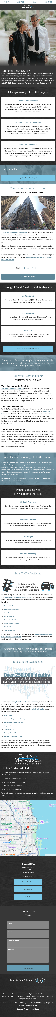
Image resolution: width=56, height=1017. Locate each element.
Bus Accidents (9, 616)
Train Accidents (9, 630)
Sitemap (20, 1009)
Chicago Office (28, 864)
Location (20, 2)
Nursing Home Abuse (11, 733)
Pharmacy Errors (10, 729)
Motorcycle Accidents (11, 623)
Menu (6, 2)
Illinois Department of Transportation (17, 597)
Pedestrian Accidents (11, 620)
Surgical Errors (9, 726)
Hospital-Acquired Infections (14, 722)
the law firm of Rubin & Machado (15, 232)
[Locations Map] (28, 827)
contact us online (32, 793)
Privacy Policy (29, 1009)
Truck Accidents (9, 613)
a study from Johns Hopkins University (24, 702)
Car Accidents (9, 606)
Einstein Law (32, 1005)
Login (37, 1009)
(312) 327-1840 (32, 268)
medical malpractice (37, 709)
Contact (48, 2)
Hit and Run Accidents (12, 609)
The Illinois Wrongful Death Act (12, 388)
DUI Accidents (9, 627)
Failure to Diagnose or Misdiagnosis (16, 719)
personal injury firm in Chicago (21, 772)
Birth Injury (8, 715)
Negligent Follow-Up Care (13, 736)
